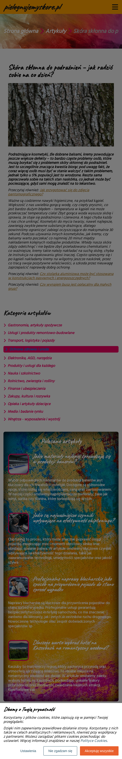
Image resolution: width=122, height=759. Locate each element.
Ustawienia (28, 751)
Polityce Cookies (93, 741)
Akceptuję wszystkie (99, 751)
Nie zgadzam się (60, 751)
